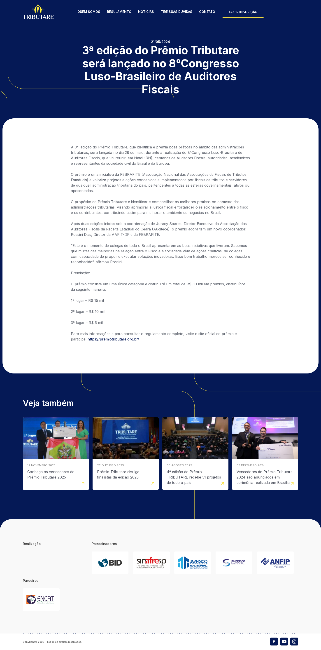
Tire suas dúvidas (176, 12)
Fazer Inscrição (243, 12)
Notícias (146, 12)
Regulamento (119, 12)
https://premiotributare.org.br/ (113, 339)
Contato (207, 12)
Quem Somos (88, 12)
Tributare (38, 11)
